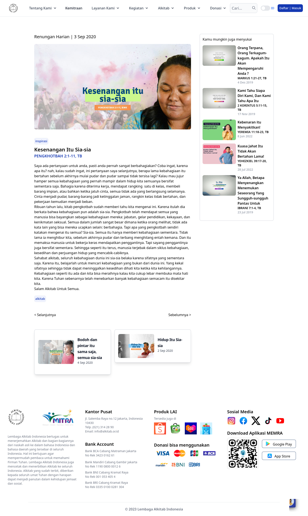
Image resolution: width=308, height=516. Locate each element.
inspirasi (41, 141)
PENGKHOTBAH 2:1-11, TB (58, 155)
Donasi (218, 8)
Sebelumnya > (179, 314)
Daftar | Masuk (290, 8)
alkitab (40, 299)
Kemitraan (73, 8)
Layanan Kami (105, 8)
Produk (192, 8)
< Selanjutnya (45, 314)
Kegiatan (138, 8)
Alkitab (166, 8)
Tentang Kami (42, 8)
